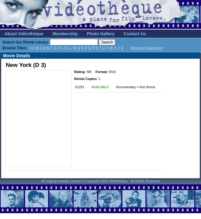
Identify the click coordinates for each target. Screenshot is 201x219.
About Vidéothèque (24, 33)
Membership (65, 33)
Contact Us (135, 33)
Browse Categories (146, 48)
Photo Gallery (101, 33)
